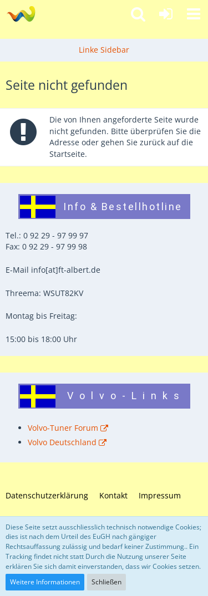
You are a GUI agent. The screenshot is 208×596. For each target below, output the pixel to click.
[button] (193, 14)
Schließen (106, 582)
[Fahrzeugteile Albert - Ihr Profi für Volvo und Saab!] (20, 14)
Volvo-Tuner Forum (63, 427)
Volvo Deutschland (62, 442)
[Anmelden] (166, 14)
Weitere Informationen (45, 582)
